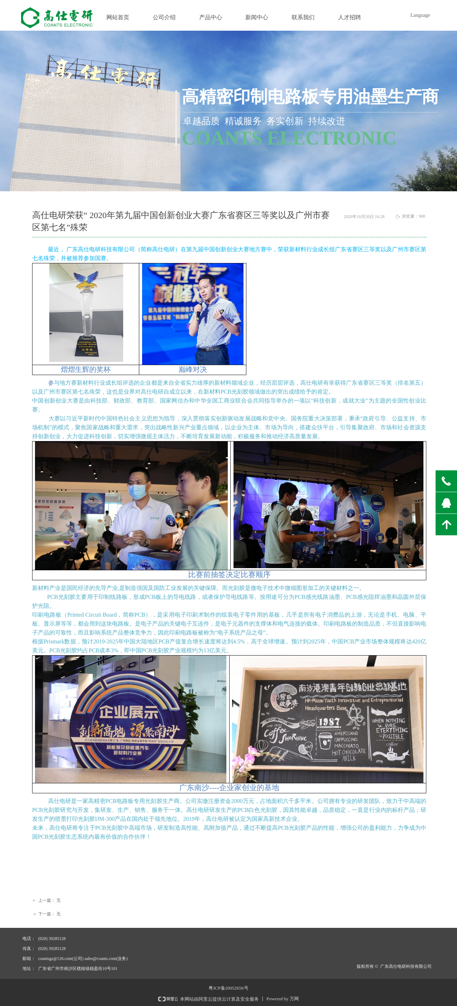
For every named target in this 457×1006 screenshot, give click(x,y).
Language (420, 15)
